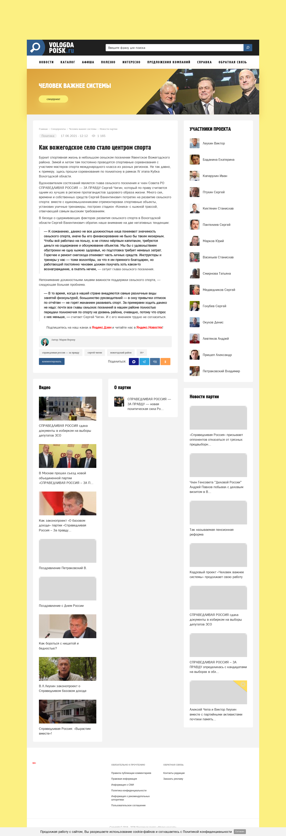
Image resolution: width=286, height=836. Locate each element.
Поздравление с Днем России (61, 606)
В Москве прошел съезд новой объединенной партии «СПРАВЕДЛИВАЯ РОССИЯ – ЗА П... (66, 478)
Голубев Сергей (214, 306)
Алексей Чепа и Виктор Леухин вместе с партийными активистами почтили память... (216, 714)
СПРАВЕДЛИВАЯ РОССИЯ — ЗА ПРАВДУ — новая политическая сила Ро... (149, 404)
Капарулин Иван (215, 176)
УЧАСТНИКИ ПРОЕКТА (210, 129)
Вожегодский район (120, 352)
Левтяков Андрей (216, 339)
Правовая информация (124, 778)
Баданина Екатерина (218, 160)
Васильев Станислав (218, 257)
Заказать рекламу (173, 778)
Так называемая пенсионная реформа (212, 532)
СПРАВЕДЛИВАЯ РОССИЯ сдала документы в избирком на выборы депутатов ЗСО (65, 430)
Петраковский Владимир (221, 371)
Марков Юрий (213, 241)
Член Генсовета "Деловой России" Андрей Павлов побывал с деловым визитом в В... (216, 487)
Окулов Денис (213, 322)
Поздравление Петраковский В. (63, 568)
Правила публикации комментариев (131, 773)
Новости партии (204, 397)
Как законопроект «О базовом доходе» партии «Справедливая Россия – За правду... (62, 525)
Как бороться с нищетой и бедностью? (59, 645)
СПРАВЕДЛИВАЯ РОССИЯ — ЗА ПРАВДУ (60, 352)
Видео (44, 388)
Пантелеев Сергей (216, 225)
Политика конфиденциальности (128, 790)
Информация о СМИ (122, 784)
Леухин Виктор (214, 143)
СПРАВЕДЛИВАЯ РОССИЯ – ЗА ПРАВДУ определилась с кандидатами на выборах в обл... (218, 667)
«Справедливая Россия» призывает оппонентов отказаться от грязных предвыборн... (216, 439)
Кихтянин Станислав (218, 208)
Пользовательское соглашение (128, 805)
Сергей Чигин (95, 352)
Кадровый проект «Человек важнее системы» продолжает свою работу (217, 574)
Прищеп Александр (217, 355)
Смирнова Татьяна (217, 273)
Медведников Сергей (219, 290)
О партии (122, 388)
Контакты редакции (174, 773)
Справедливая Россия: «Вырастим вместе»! (65, 731)
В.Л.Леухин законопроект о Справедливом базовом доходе (62, 688)
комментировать (51, 361)
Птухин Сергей (214, 192)
